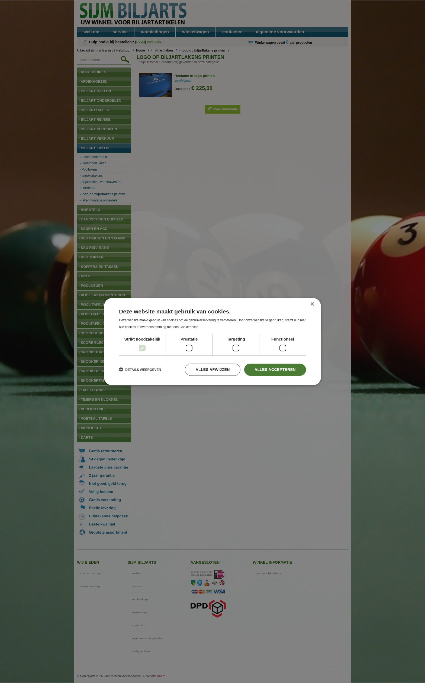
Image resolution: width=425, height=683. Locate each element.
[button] (140, 369)
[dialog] (212, 341)
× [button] (312, 304)
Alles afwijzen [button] (212, 369)
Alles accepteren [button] (275, 369)
